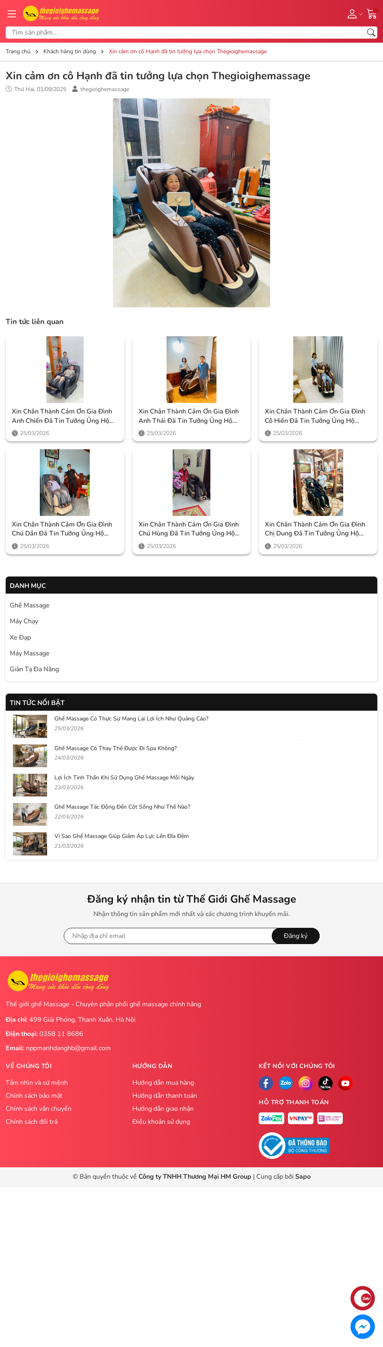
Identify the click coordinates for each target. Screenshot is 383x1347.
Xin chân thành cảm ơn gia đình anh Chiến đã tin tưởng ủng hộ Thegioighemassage (62, 416)
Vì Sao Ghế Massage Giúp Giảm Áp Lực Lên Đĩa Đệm (121, 836)
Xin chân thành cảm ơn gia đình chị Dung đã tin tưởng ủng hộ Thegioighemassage (315, 529)
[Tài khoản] (353, 13)
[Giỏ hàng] (372, 13)
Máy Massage (30, 653)
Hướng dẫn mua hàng (163, 1082)
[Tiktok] (325, 1083)
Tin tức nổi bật (37, 703)
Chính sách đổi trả (32, 1121)
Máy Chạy (24, 621)
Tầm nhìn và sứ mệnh (37, 1082)
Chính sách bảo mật (34, 1095)
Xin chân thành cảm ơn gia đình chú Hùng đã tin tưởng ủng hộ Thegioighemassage (188, 529)
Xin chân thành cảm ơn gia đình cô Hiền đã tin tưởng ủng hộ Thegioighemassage (315, 416)
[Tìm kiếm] (371, 32)
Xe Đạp (20, 637)
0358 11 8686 (61, 1033)
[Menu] (12, 13)
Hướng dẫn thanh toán (164, 1095)
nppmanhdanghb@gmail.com (68, 1048)
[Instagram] (306, 1083)
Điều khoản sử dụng (161, 1121)
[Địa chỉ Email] (192, 936)
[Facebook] (266, 1083)
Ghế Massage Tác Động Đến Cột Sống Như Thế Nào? (122, 807)
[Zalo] (286, 1083)
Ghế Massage (30, 605)
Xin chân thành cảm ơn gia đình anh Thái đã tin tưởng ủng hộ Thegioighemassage (188, 416)
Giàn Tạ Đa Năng (34, 669)
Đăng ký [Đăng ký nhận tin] (295, 935)
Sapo (303, 1176)
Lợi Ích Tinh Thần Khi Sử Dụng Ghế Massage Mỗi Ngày (124, 777)
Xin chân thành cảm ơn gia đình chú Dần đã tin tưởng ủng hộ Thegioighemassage (62, 529)
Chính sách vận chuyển (38, 1108)
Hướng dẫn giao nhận (163, 1108)
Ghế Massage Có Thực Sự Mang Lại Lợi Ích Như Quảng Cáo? (131, 718)
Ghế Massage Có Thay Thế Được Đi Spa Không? (115, 748)
